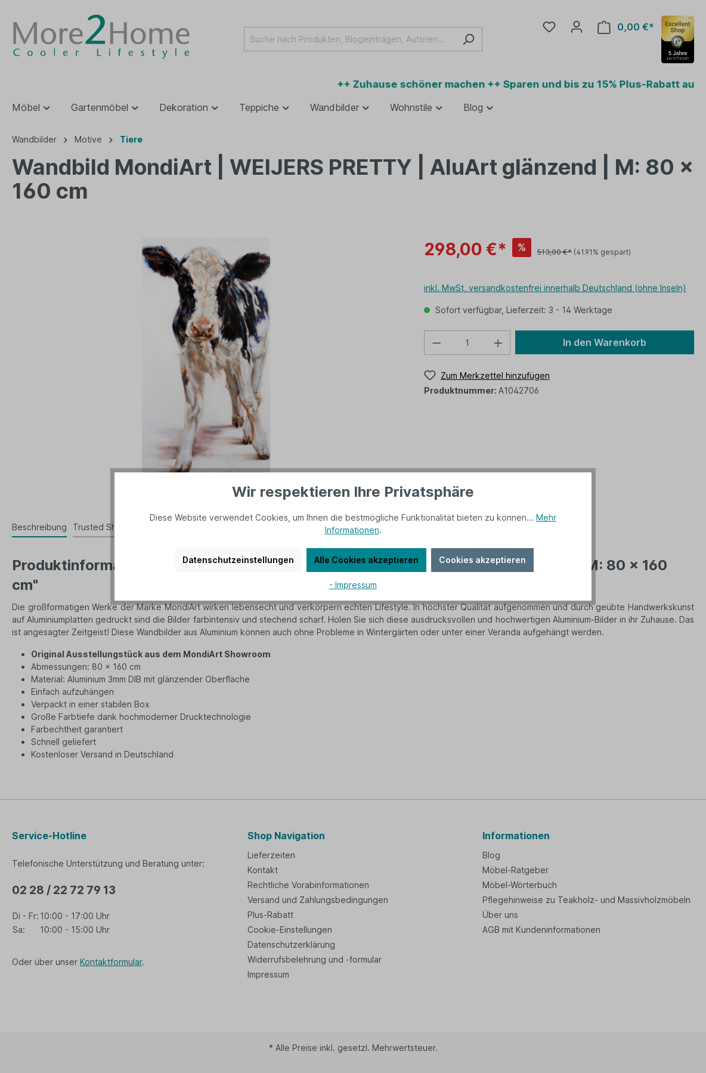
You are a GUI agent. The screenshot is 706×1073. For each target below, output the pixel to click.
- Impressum (353, 585)
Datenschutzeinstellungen (238, 560)
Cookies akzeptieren (482, 560)
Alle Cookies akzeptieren (366, 560)
